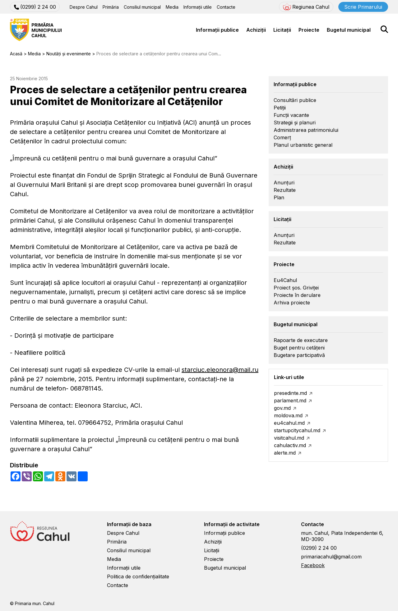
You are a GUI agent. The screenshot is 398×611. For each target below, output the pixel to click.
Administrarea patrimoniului (306, 130)
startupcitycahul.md (297, 430)
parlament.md (290, 400)
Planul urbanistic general (303, 145)
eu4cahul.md (289, 423)
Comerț (282, 137)
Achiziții (256, 30)
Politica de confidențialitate (138, 576)
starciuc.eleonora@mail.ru (220, 369)
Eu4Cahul (285, 280)
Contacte (226, 7)
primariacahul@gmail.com (331, 556)
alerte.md (285, 453)
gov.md (282, 408)
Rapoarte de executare (301, 340)
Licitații (282, 30)
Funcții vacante (291, 115)
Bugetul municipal (349, 30)
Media (172, 7)
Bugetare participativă (299, 355)
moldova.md (288, 415)
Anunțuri (284, 182)
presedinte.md (290, 393)
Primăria (111, 7)
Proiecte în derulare (297, 295)
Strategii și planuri (295, 122)
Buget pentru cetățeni (299, 348)
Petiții (280, 107)
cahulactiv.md (290, 445)
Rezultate (285, 190)
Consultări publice (295, 100)
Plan (279, 197)
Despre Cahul (84, 7)
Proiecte (308, 30)
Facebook (313, 565)
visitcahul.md (289, 438)
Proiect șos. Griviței (296, 288)
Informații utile (197, 7)
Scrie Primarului (363, 7)
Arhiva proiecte (292, 302)
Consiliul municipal (142, 7)
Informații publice (217, 30)
